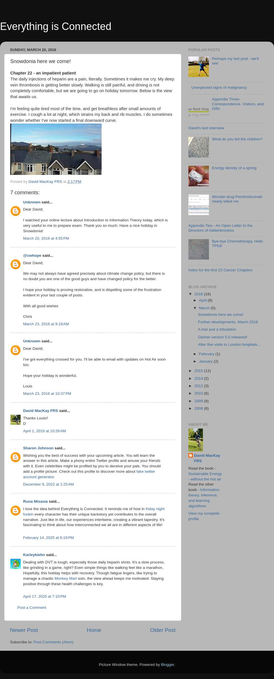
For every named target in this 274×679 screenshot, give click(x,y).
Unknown (32, 202)
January (206, 361)
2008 (199, 408)
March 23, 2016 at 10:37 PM (47, 393)
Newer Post (24, 630)
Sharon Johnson (38, 448)
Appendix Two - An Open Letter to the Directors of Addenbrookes (220, 227)
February (207, 354)
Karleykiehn (34, 555)
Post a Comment (31, 607)
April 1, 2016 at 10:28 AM (44, 431)
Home (94, 630)
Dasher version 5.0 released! (222, 337)
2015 (199, 371)
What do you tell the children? (237, 139)
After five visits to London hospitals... (229, 344)
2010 (199, 393)
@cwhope (32, 255)
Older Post (163, 630)
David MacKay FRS (40, 411)
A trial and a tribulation (217, 329)
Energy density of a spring (234, 168)
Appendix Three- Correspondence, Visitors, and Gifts (237, 103)
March (205, 308)
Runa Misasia (35, 501)
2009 (199, 401)
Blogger (167, 664)
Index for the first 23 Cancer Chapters (220, 270)
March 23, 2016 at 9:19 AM (46, 324)
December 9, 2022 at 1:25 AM (48, 484)
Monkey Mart (66, 578)
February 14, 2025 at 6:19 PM (48, 537)
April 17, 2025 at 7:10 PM (44, 596)
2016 (199, 294)
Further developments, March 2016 (228, 322)
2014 (199, 378)
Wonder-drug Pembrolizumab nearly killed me (237, 199)
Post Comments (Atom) (54, 642)
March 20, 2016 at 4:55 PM (46, 238)
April (203, 300)
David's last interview (206, 128)
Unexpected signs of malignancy (219, 87)
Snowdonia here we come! (220, 314)
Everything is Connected (55, 26)
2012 (199, 386)
